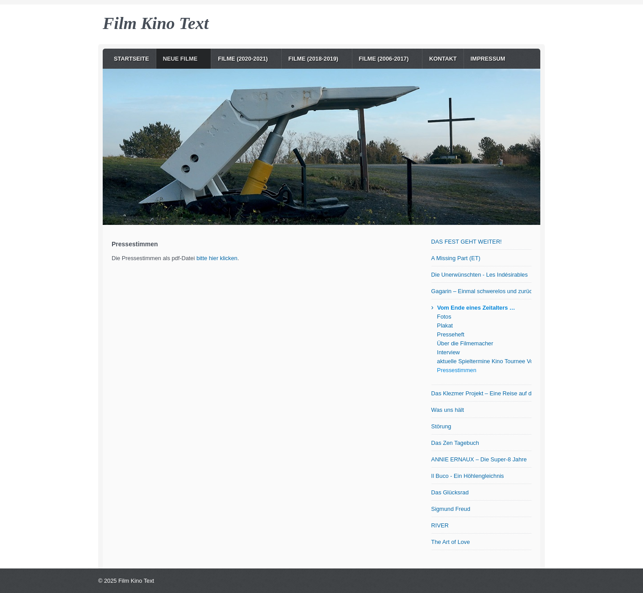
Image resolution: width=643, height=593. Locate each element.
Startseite (131, 58)
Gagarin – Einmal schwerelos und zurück (481, 291)
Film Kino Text (156, 23)
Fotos (444, 316)
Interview (448, 352)
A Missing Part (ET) (455, 258)
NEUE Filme (180, 58)
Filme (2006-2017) (384, 58)
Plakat (445, 325)
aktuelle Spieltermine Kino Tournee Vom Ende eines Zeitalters (484, 361)
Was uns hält (447, 409)
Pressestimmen (456, 370)
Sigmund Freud (451, 509)
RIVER (440, 525)
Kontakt (443, 58)
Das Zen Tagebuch (455, 443)
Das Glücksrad (450, 492)
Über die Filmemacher (465, 343)
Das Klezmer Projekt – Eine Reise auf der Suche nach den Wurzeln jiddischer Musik (481, 393)
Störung (441, 426)
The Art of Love (450, 542)
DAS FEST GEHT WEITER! (466, 241)
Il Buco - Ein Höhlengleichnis (467, 476)
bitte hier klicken (217, 258)
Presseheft (450, 334)
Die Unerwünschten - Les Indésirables (479, 274)
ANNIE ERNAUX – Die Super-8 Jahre (479, 459)
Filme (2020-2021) (243, 58)
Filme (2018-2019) (313, 58)
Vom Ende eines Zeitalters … (476, 307)
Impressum (488, 58)
